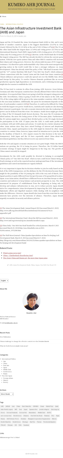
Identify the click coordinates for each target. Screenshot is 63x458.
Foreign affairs (8, 378)
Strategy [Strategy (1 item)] (25, 422)
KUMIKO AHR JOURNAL (31, 5)
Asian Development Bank (21, 265)
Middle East (7, 369)
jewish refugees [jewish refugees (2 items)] (44, 409)
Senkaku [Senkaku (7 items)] (23, 419)
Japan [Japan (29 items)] (25, 409)
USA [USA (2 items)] (20, 425)
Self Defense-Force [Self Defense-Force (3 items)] (13, 419)
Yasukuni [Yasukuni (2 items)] (26, 425)
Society (5, 382)
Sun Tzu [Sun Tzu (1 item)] (32, 422)
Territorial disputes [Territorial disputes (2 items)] (49, 422)
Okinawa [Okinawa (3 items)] (26, 416)
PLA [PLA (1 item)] (53, 416)
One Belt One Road (46, 265)
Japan (38, 265)
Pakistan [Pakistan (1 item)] (46, 416)
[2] (30, 54)
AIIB (10, 265)
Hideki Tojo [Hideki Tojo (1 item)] (49, 406)
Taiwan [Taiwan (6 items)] (39, 422)
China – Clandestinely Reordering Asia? (18, 255)
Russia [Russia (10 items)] (3, 419)
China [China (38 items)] (18, 406)
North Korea (7, 372)
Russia (5, 374)
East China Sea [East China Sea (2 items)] (26, 406)
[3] (62, 74)
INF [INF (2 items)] (16, 409)
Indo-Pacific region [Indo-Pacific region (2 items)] (7, 409)
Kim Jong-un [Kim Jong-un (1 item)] (55, 409)
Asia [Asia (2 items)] (13, 406)
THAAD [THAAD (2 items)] (3, 425)
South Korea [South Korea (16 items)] (16, 422)
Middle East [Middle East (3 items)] (41, 412)
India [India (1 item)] (56, 406)
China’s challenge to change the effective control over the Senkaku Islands (24, 341)
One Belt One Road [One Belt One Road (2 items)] (36, 416)
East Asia (6, 365)
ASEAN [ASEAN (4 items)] (8, 406)
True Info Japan (7, 376)
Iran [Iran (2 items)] (20, 409)
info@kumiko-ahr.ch (11, 323)
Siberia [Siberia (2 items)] (54, 419)
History (5, 380)
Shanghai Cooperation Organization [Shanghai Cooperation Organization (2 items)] (39, 419)
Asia (4, 361)
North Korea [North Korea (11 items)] (17, 416)
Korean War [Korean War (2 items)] (23, 412)
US (55, 265)
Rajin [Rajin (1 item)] (57, 416)
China (2, 24)
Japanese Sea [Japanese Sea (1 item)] (33, 409)
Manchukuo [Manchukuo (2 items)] (32, 412)
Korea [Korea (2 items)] (3, 412)
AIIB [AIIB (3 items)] (2, 406)
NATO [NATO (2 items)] (49, 412)
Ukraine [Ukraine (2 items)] (10, 425)
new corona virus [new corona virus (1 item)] (6, 416)
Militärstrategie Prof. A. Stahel (10, 437)
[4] (28, 104)
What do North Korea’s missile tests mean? (14, 346)
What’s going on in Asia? (12, 253)
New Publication (5, 337)
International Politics (14, 24)
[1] (54, 47)
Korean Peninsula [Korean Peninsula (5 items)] (12, 412)
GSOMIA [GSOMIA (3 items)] (35, 406)
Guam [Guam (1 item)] (42, 406)
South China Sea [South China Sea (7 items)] (6, 422)
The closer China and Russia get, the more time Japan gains (25, 258)
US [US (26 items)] (16, 425)
